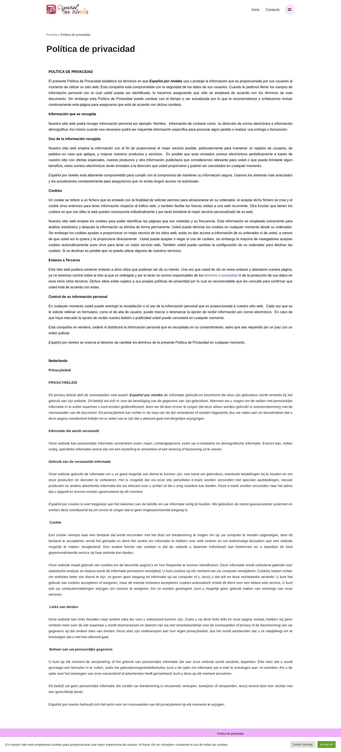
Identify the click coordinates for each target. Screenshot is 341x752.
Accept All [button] (326, 744)
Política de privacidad (230, 735)
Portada (51, 34)
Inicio (255, 10)
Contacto (273, 10)
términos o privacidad (220, 276)
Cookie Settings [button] (303, 744)
